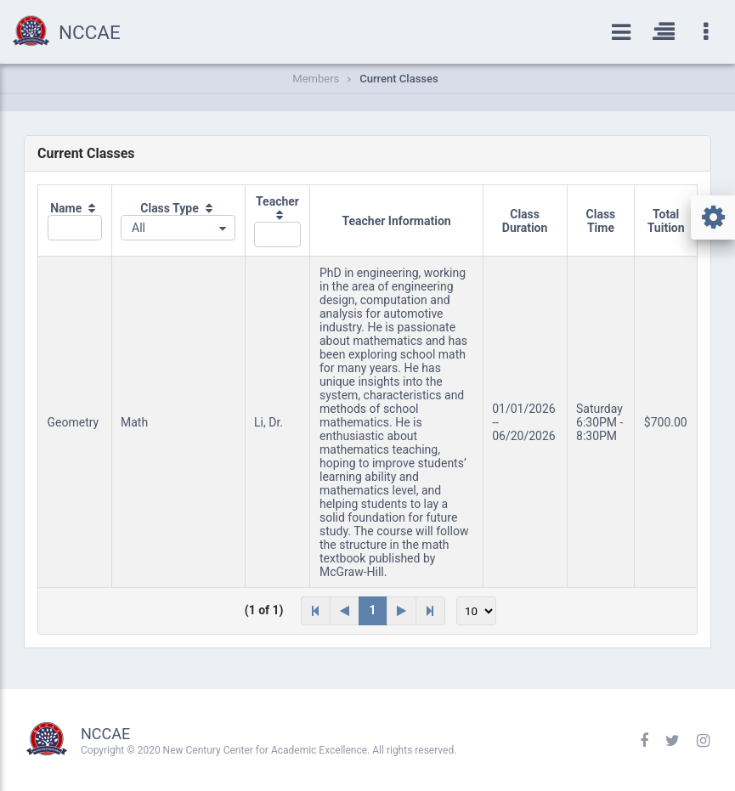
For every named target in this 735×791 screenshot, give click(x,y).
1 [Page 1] (373, 610)
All (138, 227)
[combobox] (178, 227)
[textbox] (75, 227)
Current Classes (398, 78)
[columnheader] (75, 221)
